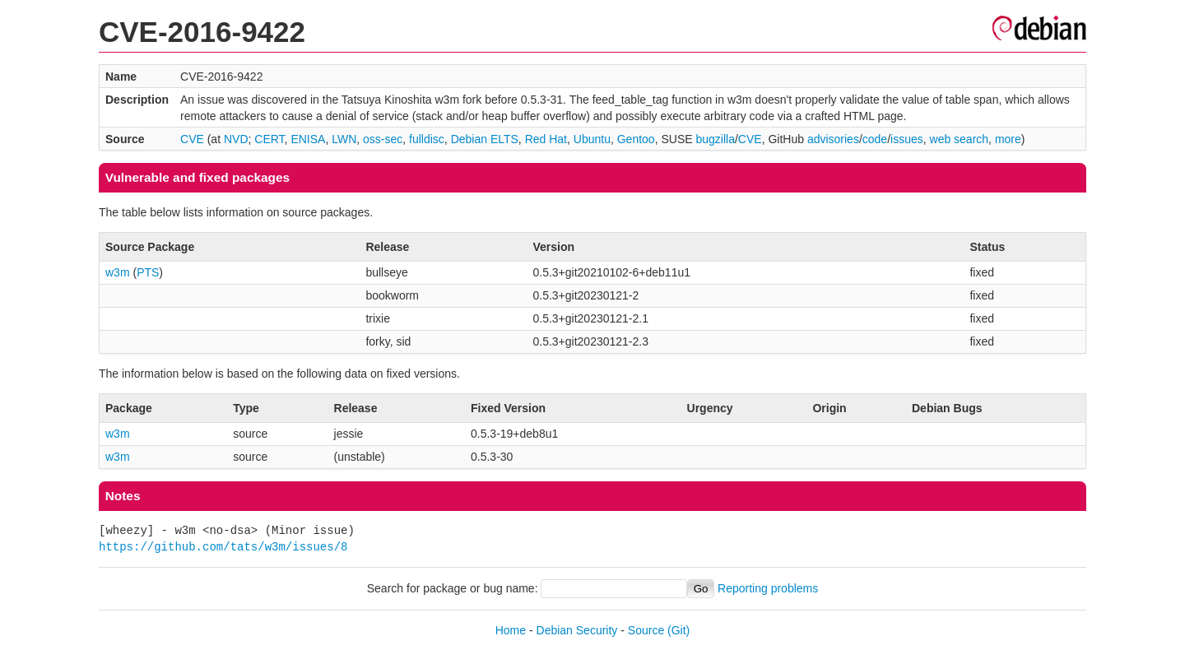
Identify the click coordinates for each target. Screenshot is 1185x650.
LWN (344, 139)
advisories (833, 139)
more (1008, 139)
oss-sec (382, 139)
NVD (236, 139)
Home (510, 630)
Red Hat (546, 139)
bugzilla (714, 139)
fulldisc (426, 139)
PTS (148, 272)
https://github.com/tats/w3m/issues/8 (223, 547)
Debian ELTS (484, 139)
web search (959, 139)
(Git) (678, 630)
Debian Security (577, 630)
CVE (192, 139)
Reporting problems (768, 588)
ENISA (307, 139)
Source (646, 630)
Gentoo (636, 139)
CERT (269, 139)
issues (906, 139)
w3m (117, 272)
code (874, 139)
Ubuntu (592, 139)
